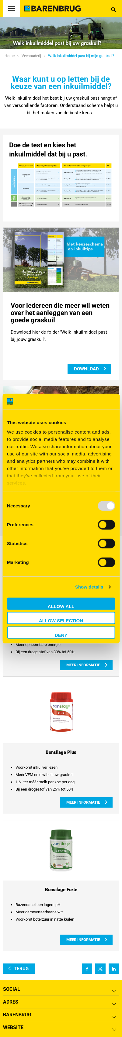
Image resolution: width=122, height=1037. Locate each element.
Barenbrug (17, 1015)
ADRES (10, 1002)
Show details (89, 586)
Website (13, 1027)
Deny (61, 635)
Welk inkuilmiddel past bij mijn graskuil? (81, 56)
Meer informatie (83, 665)
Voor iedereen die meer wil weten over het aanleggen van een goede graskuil (60, 313)
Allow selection (61, 620)
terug (21, 968)
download (86, 369)
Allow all (61, 606)
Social (11, 989)
